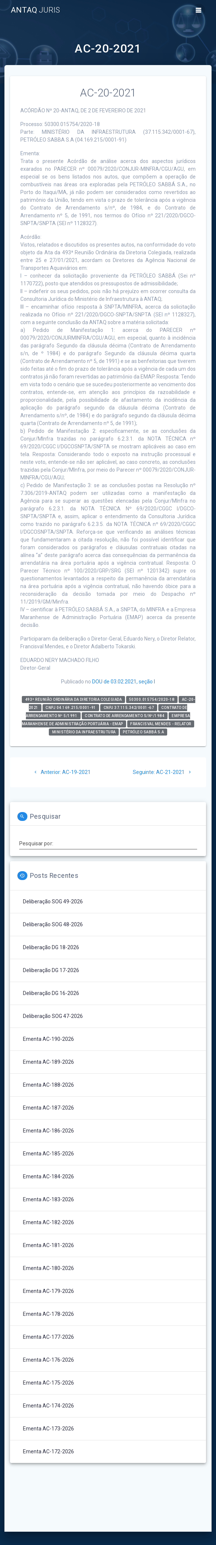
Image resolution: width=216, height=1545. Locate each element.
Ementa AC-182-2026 (48, 1222)
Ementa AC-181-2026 (48, 1245)
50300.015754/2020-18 (152, 699)
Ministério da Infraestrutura (84, 732)
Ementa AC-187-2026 (48, 1108)
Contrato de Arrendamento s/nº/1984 (124, 716)
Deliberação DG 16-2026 (51, 993)
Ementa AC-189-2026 (48, 1062)
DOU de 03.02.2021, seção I (123, 682)
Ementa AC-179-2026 (48, 1291)
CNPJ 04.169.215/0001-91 (70, 708)
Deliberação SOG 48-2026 (53, 924)
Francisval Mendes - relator (160, 724)
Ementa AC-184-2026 (48, 1176)
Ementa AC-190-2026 (48, 1039)
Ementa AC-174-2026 (48, 1406)
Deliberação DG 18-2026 (51, 947)
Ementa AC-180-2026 (48, 1268)
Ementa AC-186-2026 (48, 1131)
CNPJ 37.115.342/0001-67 (129, 708)
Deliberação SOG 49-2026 (53, 901)
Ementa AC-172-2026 (48, 1451)
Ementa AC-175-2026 (48, 1383)
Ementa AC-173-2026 (48, 1429)
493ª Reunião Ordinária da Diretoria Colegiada (73, 699)
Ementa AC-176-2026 (48, 1360)
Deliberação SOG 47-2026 (53, 1016)
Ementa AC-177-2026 (48, 1337)
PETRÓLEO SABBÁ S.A (143, 732)
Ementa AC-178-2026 (48, 1314)
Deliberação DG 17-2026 (51, 970)
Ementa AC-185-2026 (48, 1154)
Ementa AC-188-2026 (48, 1085)
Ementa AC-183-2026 (48, 1199)
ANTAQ (35, 10)
